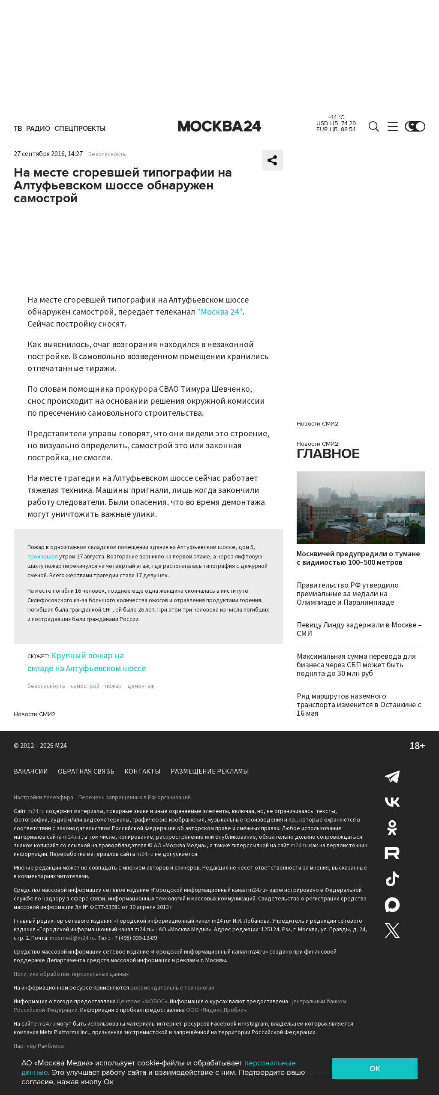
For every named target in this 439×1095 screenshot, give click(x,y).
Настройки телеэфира (43, 797)
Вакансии (31, 771)
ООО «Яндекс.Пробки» (216, 1010)
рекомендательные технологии (172, 988)
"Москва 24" (220, 312)
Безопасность (107, 154)
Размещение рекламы (210, 771)
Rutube (392, 853)
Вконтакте (392, 801)
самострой (85, 686)
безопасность (46, 686)
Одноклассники (392, 827)
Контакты (142, 771)
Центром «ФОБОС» (142, 1001)
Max (392, 904)
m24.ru (36, 811)
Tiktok (392, 879)
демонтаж (140, 686)
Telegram (392, 776)
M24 (61, 745)
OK (375, 1068)
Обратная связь (86, 771)
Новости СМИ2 (34, 714)
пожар (113, 686)
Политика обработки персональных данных (71, 974)
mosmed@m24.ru (72, 938)
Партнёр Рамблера (39, 1046)
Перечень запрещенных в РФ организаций (134, 797)
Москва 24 (219, 126)
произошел (42, 556)
